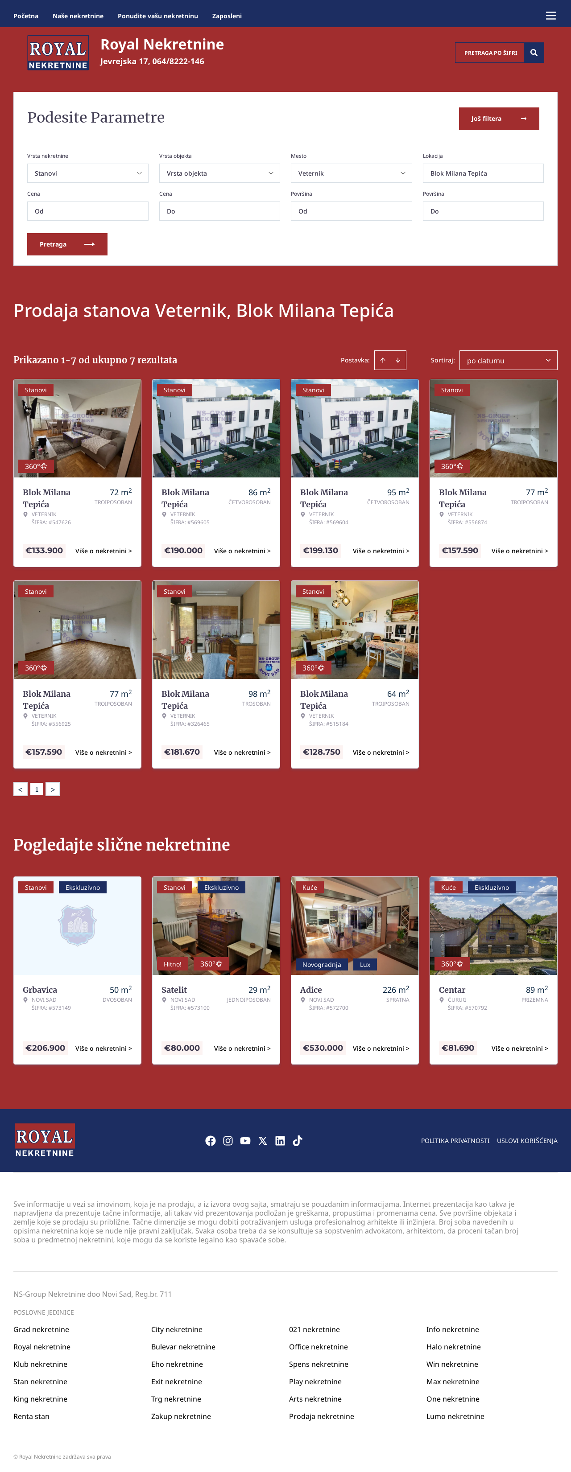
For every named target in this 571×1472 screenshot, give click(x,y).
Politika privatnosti (455, 1138)
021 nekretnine (314, 1327)
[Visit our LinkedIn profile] (280, 1138)
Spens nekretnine (318, 1362)
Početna (25, 16)
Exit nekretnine (176, 1379)
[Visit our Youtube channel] (245, 1138)
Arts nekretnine (315, 1397)
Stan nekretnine (40, 1379)
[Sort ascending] (382, 358)
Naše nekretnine (78, 16)
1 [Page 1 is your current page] (36, 787)
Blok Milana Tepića (458, 171)
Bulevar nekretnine (183, 1344)
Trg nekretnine (176, 1397)
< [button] (20, 787)
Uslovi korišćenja (527, 1138)
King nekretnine (40, 1397)
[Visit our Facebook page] (210, 1138)
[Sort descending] (398, 358)
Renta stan (31, 1414)
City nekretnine (177, 1327)
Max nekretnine (453, 1379)
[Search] (534, 52)
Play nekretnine (315, 1379)
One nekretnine (453, 1397)
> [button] (52, 787)
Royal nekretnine (41, 1344)
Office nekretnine (318, 1344)
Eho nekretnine (177, 1362)
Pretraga (67, 242)
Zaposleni (227, 16)
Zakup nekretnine (181, 1414)
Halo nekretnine (453, 1344)
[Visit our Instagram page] (228, 1138)
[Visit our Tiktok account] (297, 1138)
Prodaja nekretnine (321, 1414)
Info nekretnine (452, 1327)
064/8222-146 (178, 61)
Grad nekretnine (41, 1327)
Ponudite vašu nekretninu (158, 16)
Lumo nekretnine (455, 1414)
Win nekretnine (452, 1362)
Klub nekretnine (40, 1362)
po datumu (486, 359)
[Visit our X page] (262, 1138)
